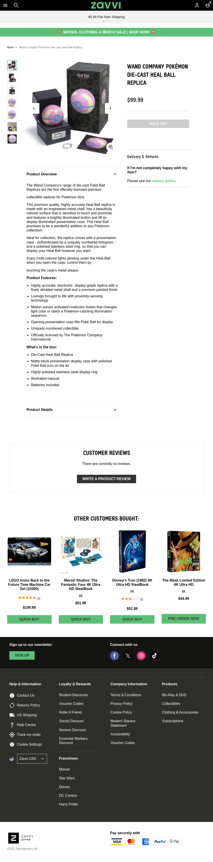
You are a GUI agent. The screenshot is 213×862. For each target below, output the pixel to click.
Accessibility (120, 734)
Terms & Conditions (126, 695)
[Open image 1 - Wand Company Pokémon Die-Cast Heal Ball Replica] (12, 65)
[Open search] (16, 5)
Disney (64, 787)
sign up (22, 655)
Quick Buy (35, 620)
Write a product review (106, 479)
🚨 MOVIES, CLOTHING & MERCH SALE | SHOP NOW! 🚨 (106, 32)
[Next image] (110, 108)
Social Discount (71, 721)
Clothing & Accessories (180, 712)
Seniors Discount (72, 730)
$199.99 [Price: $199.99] (29, 607)
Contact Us (21, 695)
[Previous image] (34, 108)
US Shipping (23, 715)
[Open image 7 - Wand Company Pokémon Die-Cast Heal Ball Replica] (12, 139)
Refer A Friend (70, 712)
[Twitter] (127, 659)
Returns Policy (24, 705)
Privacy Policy (122, 704)
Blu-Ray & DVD (174, 695)
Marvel (64, 769)
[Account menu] (197, 5)
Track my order (25, 734)
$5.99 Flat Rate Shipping (106, 17)
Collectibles (171, 704)
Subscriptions (172, 721)
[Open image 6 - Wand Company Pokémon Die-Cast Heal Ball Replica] (12, 127)
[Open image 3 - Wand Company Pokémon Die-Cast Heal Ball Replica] (12, 90)
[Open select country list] (32, 759)
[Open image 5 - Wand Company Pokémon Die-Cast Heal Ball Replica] (12, 115)
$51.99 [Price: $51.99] (80, 603)
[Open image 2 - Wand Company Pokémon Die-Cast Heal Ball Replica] (12, 78)
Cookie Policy (121, 712)
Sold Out (158, 124)
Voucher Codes (71, 704)
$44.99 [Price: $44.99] (183, 598)
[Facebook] (114, 659)
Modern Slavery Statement (123, 723)
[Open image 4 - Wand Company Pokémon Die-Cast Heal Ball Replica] (12, 102)
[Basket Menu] (207, 5)
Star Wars (67, 778)
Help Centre (22, 725)
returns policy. (164, 181)
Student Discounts (73, 695)
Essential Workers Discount (73, 741)
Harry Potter (68, 804)
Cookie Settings (25, 744)
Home (10, 47)
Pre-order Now (183, 619)
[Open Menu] (5, 5)
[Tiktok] (154, 659)
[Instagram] (141, 659)
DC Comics (68, 795)
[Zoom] (111, 147)
